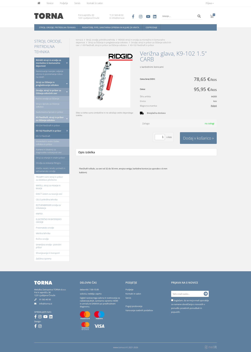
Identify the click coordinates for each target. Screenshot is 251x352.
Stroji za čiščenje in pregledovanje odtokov (47, 84)
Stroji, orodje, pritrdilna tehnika (57, 27)
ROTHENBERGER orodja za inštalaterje (48, 206)
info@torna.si (118, 18)
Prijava (210, 3)
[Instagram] (40, 317)
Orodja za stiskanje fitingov (48, 163)
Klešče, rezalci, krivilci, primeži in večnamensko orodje (50, 170)
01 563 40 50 (117, 15)
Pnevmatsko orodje (45, 227)
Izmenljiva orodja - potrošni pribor (48, 246)
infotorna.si (45, 303)
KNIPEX (39, 213)
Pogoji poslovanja (133, 306)
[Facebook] (36, 317)
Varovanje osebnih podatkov (139, 310)
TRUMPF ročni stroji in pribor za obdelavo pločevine (49, 178)
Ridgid (214, 105)
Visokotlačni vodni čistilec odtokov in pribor (47, 143)
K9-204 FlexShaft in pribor (48, 125)
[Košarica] (212, 16)
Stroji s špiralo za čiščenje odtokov (47, 105)
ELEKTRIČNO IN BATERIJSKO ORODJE (49, 221)
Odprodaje (151, 27)
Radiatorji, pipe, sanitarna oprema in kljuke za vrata (110, 27)
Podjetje (64, 3)
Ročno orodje (42, 238)
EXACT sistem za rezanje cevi (49, 193)
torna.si (79, 39)
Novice (50, 3)
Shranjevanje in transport (48, 253)
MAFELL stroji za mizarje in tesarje (48, 187)
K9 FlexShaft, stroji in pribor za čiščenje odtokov (50, 119)
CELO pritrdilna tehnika (46, 199)
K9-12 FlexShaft (43, 136)
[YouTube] (46, 317)
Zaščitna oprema (43, 258)
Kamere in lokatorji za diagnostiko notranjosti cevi (48, 151)
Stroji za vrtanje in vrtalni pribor (50, 157)
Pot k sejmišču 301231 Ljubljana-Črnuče (44, 294)
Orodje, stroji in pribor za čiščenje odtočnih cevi (48, 92)
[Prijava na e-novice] (206, 294)
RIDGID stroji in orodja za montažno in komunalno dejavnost (48, 63)
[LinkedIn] (51, 317)
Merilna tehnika (43, 233)
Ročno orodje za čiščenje (47, 98)
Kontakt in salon (95, 3)
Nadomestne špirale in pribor (49, 112)
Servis (77, 3)
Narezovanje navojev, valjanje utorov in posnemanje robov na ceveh (49, 74)
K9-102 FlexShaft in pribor (48, 130)
